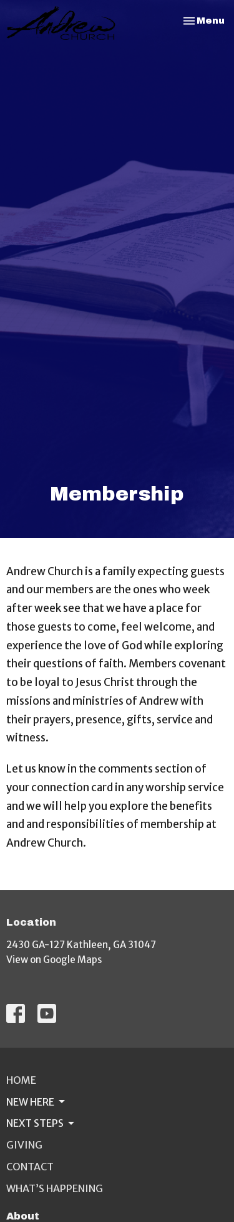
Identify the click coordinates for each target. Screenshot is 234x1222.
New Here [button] (36, 1102)
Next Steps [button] (41, 1123)
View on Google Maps (54, 960)
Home (21, 1080)
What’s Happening (54, 1188)
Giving (24, 1145)
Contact (30, 1166)
